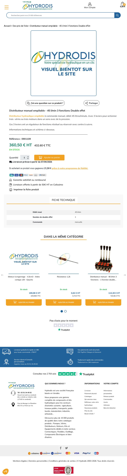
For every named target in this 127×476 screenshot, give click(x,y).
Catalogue (88, 396)
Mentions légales (20, 461)
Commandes (108, 399)
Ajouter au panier (49, 157)
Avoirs (106, 402)
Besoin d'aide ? (89, 414)
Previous (2, 275)
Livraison (87, 391)
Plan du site (88, 411)
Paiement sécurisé (90, 393)
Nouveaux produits (90, 408)
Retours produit (109, 396)
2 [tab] (65, 311)
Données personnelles (38, 461)
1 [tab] (62, 311)
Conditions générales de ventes (62, 461)
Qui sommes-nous (90, 399)
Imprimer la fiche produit (24, 189)
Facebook (60, 448)
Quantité (13, 157)
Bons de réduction (109, 408)
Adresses (107, 405)
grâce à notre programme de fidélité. (70, 168)
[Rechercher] (60, 15)
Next (125, 275)
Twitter (66, 448)
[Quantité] (24, 157)
